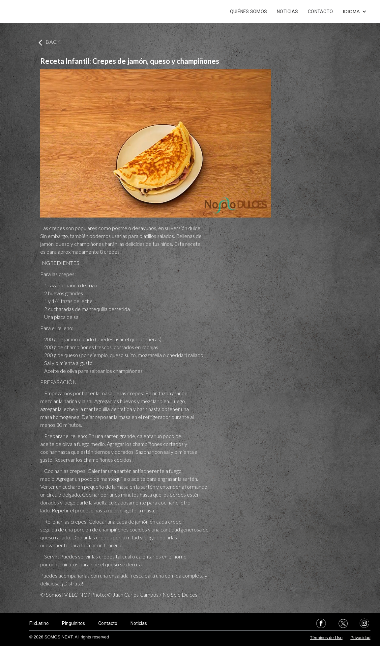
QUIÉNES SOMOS (248, 11)
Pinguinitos (73, 623)
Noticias (139, 623)
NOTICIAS (287, 11)
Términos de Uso (326, 637)
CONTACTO (320, 11)
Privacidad (360, 637)
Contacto (107, 623)
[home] (38, 11)
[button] (354, 11)
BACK (53, 42)
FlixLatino (39, 623)
